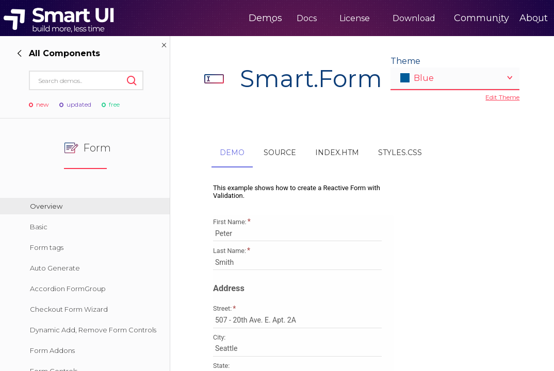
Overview (46, 206)
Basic (38, 227)
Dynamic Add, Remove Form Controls (93, 330)
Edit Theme (502, 97)
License (312, 18)
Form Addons (52, 350)
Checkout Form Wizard (69, 309)
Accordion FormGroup (68, 288)
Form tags (46, 247)
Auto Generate (55, 268)
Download (371, 18)
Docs (264, 18)
